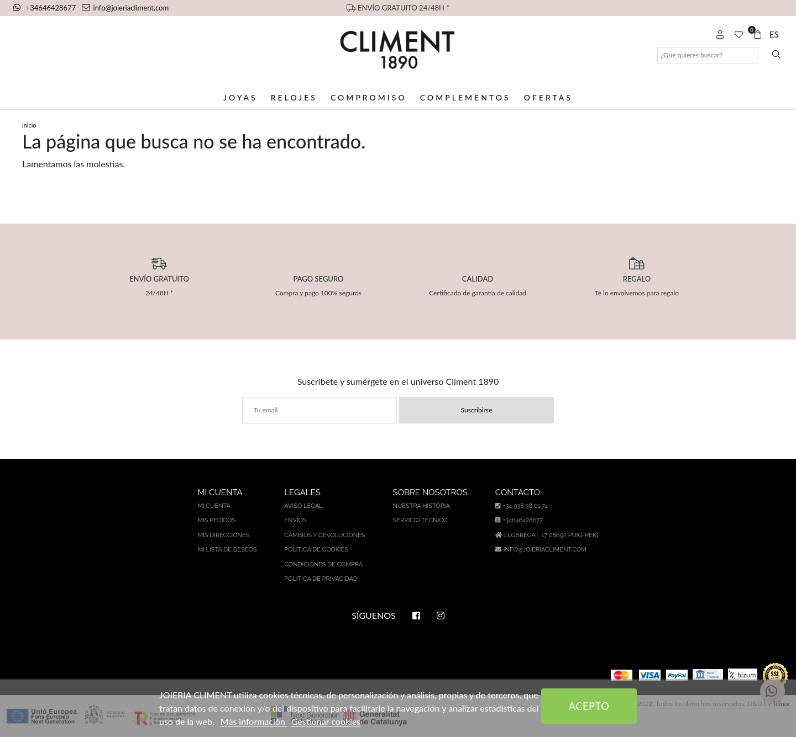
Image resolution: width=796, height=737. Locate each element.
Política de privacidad (320, 578)
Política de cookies (316, 549)
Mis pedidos (216, 520)
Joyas (240, 97)
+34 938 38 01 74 (521, 506)
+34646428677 (45, 7)
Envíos (295, 520)
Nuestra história (421, 506)
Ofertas (548, 97)
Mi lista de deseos (226, 549)
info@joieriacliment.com (125, 7)
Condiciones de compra (323, 564)
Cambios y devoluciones (324, 535)
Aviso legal (303, 506)
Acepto (589, 706)
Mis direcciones (223, 535)
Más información (254, 721)
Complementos (465, 97)
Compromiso (369, 97)
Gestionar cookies (325, 721)
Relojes (294, 97)
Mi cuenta (214, 506)
